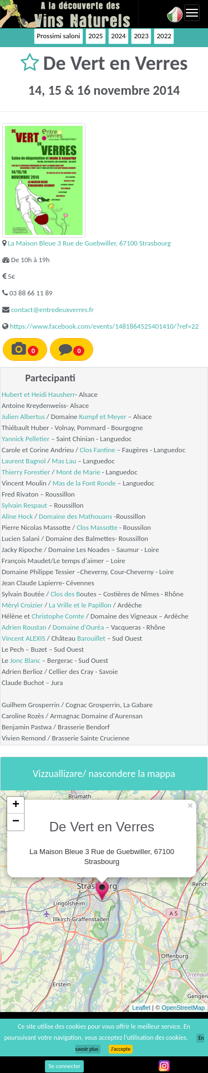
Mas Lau (64, 461)
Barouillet (91, 638)
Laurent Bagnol (23, 461)
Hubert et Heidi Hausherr (38, 394)
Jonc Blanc (25, 660)
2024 (118, 36)
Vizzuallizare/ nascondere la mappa (104, 774)
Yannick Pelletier (25, 439)
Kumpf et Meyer (102, 416)
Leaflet (141, 1007)
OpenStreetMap (183, 1007)
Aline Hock (17, 516)
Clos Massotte (97, 527)
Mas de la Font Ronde (84, 483)
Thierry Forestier (26, 472)
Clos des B (65, 594)
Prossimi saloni (58, 36)
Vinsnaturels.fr (69, 14)
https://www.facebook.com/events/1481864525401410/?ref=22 (104, 326)
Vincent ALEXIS (23, 638)
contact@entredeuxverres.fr (52, 309)
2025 (95, 36)
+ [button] (15, 805)
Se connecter (64, 1066)
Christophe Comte (58, 616)
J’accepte (120, 1049)
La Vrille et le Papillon (80, 605)
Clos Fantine (97, 450)
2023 (141, 36)
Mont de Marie (78, 472)
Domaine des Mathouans (75, 516)
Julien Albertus (23, 416)
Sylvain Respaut (24, 505)
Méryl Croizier (22, 605)
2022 (163, 36)
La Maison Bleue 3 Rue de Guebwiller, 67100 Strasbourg (89, 243)
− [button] (15, 822)
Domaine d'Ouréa (78, 627)
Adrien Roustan (24, 627)
